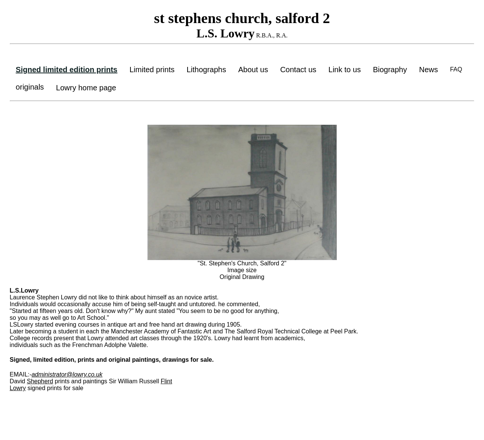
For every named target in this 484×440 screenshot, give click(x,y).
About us (253, 69)
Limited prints (152, 69)
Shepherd (40, 381)
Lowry (18, 388)
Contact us (298, 69)
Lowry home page (86, 88)
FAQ (456, 69)
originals (30, 87)
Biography (390, 69)
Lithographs (206, 69)
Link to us (345, 69)
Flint (166, 381)
